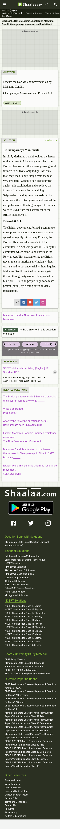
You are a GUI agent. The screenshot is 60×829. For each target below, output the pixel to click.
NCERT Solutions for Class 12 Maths (23, 606)
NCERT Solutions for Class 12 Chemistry (25, 613)
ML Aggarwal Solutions (16, 595)
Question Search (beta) (16, 794)
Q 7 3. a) (30, 344)
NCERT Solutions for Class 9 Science (23, 645)
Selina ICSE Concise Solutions (20, 588)
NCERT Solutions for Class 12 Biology (23, 616)
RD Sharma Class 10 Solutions (20, 570)
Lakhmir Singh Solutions (17, 577)
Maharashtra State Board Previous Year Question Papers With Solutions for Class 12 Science (29, 729)
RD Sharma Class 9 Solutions (19, 574)
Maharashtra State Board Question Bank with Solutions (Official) (27, 544)
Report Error (10, 330)
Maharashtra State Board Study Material (24, 663)
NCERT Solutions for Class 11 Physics (23, 624)
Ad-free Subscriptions (15, 816)
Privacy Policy (12, 798)
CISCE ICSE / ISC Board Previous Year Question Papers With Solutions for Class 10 (28, 764)
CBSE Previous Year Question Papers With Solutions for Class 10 (30, 707)
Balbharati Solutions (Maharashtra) (22, 556)
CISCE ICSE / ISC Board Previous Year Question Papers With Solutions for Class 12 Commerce (28, 750)
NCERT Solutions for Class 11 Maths (23, 620)
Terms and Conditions (16, 802)
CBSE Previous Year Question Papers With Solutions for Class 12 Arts (30, 686)
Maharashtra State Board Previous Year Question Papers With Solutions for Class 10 (29, 736)
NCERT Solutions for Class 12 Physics (23, 609)
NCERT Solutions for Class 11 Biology (23, 631)
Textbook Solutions (17, 551)
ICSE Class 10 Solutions (16, 584)
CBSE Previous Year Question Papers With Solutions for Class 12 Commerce (30, 693)
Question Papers (13, 787)
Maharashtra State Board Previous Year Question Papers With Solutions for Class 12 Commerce (29, 722)
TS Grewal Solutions (15, 581)
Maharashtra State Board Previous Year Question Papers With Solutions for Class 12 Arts (29, 715)
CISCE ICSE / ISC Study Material (20, 670)
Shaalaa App (11, 812)
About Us (9, 809)
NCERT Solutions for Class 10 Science (24, 638)
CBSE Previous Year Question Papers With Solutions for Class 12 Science (30, 700)
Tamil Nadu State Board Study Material (24, 666)
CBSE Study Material (15, 659)
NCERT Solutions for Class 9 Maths (22, 641)
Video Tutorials (12, 784)
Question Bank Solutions (17, 791)
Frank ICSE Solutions (15, 591)
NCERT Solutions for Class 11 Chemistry (25, 627)
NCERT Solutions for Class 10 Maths (23, 634)
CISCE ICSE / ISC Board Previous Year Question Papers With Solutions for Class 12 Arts (28, 743)
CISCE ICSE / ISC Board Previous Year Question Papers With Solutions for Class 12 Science (28, 757)
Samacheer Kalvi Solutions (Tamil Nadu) (25, 560)
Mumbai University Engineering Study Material (27, 673)
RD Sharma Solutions (15, 567)
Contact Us (10, 805)
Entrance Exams (13, 780)
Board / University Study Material (26, 654)
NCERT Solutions (13, 563)
